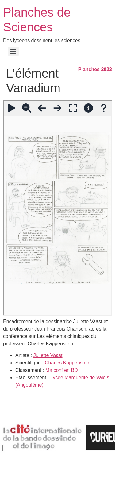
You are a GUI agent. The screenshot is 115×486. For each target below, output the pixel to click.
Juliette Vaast (48, 355)
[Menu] (13, 51)
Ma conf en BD (61, 370)
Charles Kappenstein (67, 362)
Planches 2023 (95, 69)
